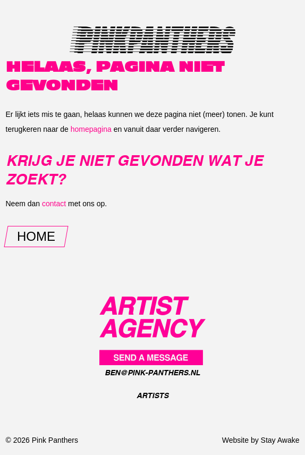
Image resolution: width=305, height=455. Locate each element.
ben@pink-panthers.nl (152, 372)
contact (54, 203)
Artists (152, 395)
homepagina (91, 129)
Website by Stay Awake (261, 440)
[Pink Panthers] (152, 330)
